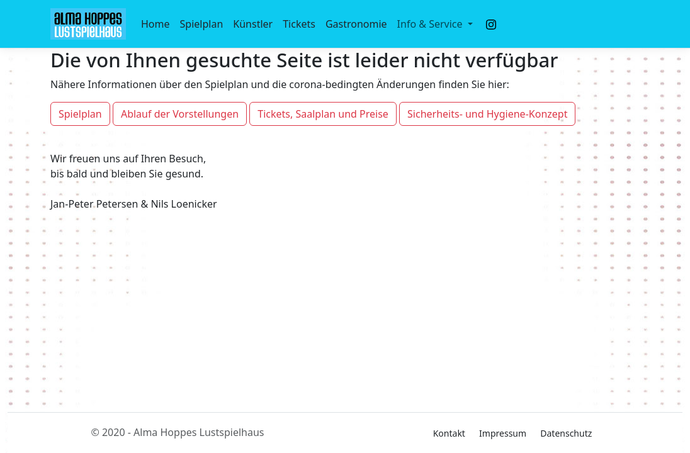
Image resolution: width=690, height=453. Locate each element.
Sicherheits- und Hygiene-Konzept (487, 114)
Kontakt (449, 433)
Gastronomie (356, 24)
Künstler (253, 24)
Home (155, 24)
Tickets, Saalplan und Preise (322, 114)
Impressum (502, 433)
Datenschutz (566, 433)
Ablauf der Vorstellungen (180, 114)
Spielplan (201, 24)
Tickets (299, 24)
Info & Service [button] (431, 24)
